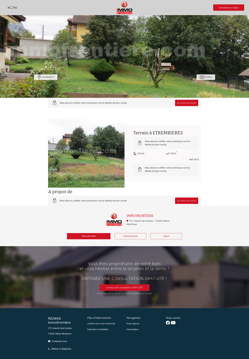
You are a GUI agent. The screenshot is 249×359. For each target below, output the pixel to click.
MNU (13, 8)
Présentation (132, 329)
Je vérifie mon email (186, 103)
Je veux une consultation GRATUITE (124, 287)
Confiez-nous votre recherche (101, 323)
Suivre (166, 236)
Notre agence (133, 323)
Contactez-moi (130, 236)
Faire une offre (88, 236)
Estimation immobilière (98, 329)
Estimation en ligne (229, 7)
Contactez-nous (59, 341)
